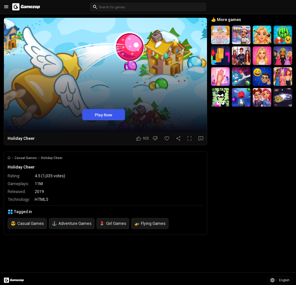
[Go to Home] (9, 157)
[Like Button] (142, 138)
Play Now (103, 114)
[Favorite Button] (167, 138)
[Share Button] (178, 138)
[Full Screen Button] (189, 138)
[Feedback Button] (201, 138)
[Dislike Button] (155, 138)
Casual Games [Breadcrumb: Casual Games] (26, 158)
